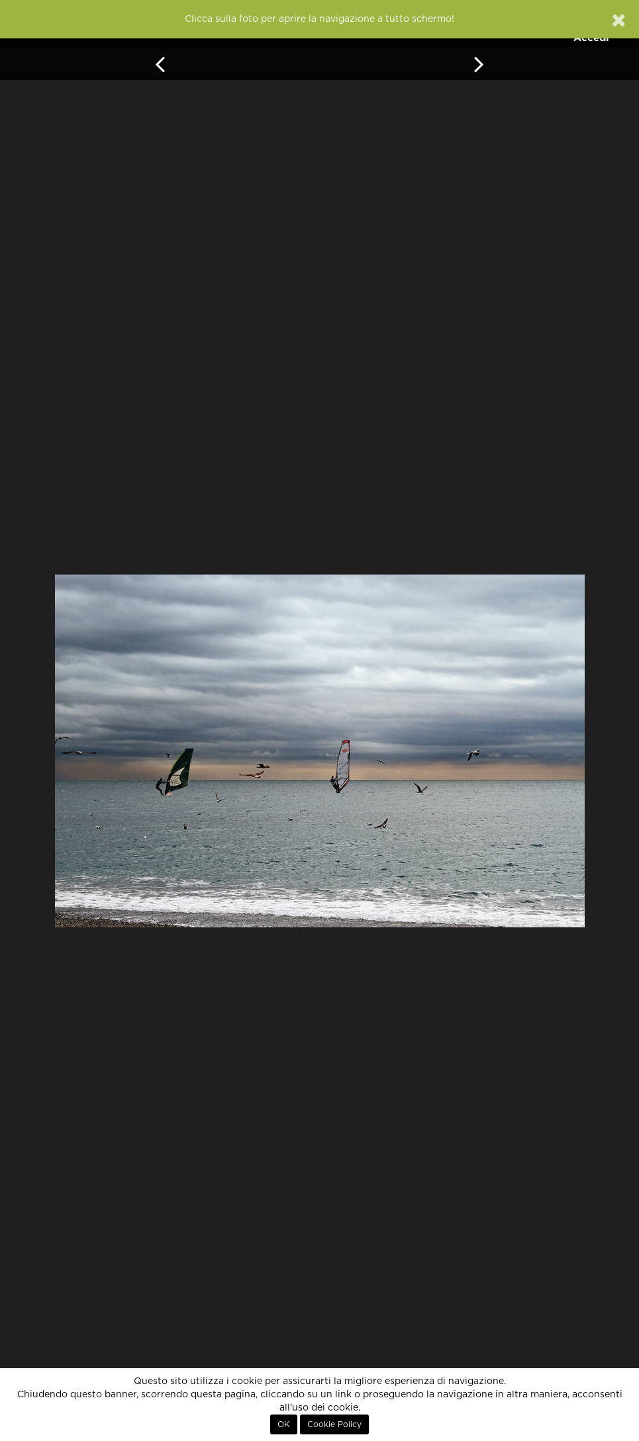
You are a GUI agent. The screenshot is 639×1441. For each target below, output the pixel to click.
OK (283, 1424)
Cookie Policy (334, 1424)
